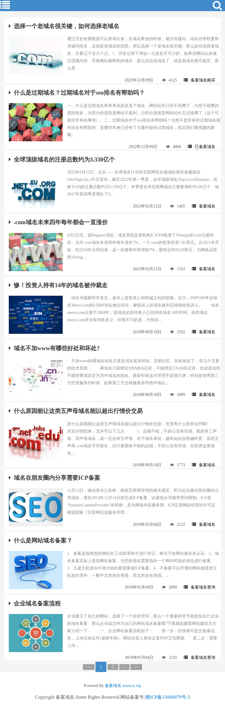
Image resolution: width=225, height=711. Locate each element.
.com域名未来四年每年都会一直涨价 (58, 222)
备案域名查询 (199, 587)
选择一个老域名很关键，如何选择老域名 (64, 26)
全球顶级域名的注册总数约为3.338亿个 (62, 159)
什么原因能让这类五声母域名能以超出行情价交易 (76, 411)
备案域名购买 (199, 80)
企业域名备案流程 (35, 603)
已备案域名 (201, 146)
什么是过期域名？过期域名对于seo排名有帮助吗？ (77, 93)
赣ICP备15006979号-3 (167, 697)
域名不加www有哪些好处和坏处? (54, 348)
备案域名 (203, 206)
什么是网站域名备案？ (40, 540)
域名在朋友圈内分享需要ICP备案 (54, 478)
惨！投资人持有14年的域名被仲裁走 (58, 285)
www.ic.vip (131, 685)
